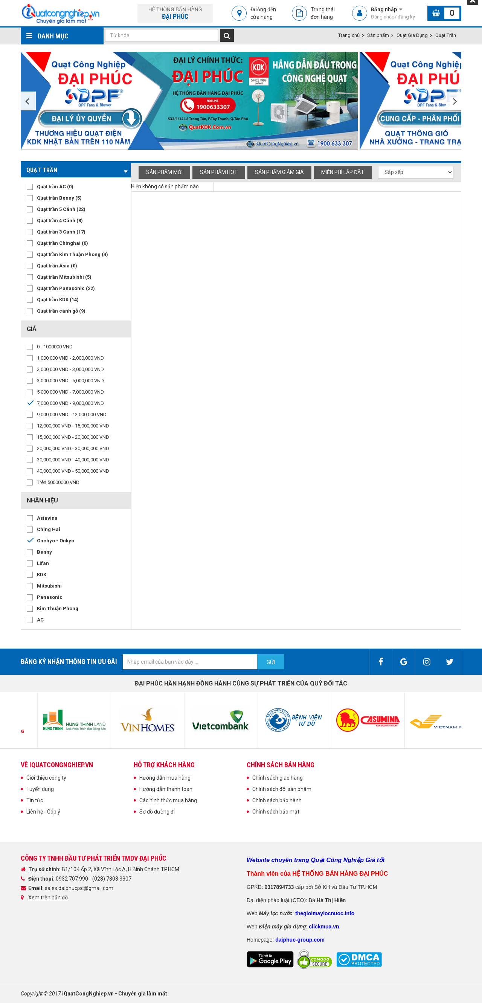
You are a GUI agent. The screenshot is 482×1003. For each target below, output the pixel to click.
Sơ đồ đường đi (157, 812)
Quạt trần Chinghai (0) (62, 243)
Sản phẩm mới (164, 172)
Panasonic (50, 597)
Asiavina (47, 518)
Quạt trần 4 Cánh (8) (60, 220)
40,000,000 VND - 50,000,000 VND (73, 471)
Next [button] (453, 101)
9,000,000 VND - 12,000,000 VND (72, 414)
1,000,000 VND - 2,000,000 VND (70, 358)
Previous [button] (28, 101)
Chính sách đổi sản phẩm (281, 789)
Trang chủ (349, 35)
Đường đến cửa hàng (263, 13)
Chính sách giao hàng (277, 778)
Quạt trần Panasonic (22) (66, 288)
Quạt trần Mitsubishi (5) (64, 277)
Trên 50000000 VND (58, 482)
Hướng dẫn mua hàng (165, 778)
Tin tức (34, 800)
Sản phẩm (378, 35)
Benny (44, 552)
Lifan (43, 563)
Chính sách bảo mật (275, 812)
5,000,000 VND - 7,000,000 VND (70, 392)
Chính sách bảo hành (277, 800)
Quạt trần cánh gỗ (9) (61, 311)
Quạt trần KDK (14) (58, 299)
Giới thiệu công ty (46, 778)
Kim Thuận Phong (57, 608)
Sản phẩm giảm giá (279, 172)
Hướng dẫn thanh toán (165, 789)
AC (40, 620)
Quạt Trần (445, 35)
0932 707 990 (72, 879)
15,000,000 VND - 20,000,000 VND (73, 437)
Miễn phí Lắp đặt (342, 172)
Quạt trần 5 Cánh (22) (61, 209)
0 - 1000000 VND (55, 347)
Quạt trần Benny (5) (59, 198)
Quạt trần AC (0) (55, 186)
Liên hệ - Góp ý (43, 812)
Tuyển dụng (40, 789)
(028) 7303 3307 (111, 879)
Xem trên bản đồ (48, 898)
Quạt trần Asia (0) (57, 266)
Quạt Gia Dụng (412, 35)
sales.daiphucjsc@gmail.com (79, 888)
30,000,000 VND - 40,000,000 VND (73, 460)
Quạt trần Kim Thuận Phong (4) (72, 254)
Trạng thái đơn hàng (323, 13)
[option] (190, 101)
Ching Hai (48, 529)
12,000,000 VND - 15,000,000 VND (73, 426)
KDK (41, 574)
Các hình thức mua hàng (168, 800)
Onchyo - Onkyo (55, 540)
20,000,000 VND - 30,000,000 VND (73, 448)
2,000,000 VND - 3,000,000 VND (70, 369)
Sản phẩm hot (219, 172)
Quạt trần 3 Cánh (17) (61, 232)
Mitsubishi (49, 586)
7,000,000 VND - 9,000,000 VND (70, 403)
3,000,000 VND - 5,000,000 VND (70, 380)
